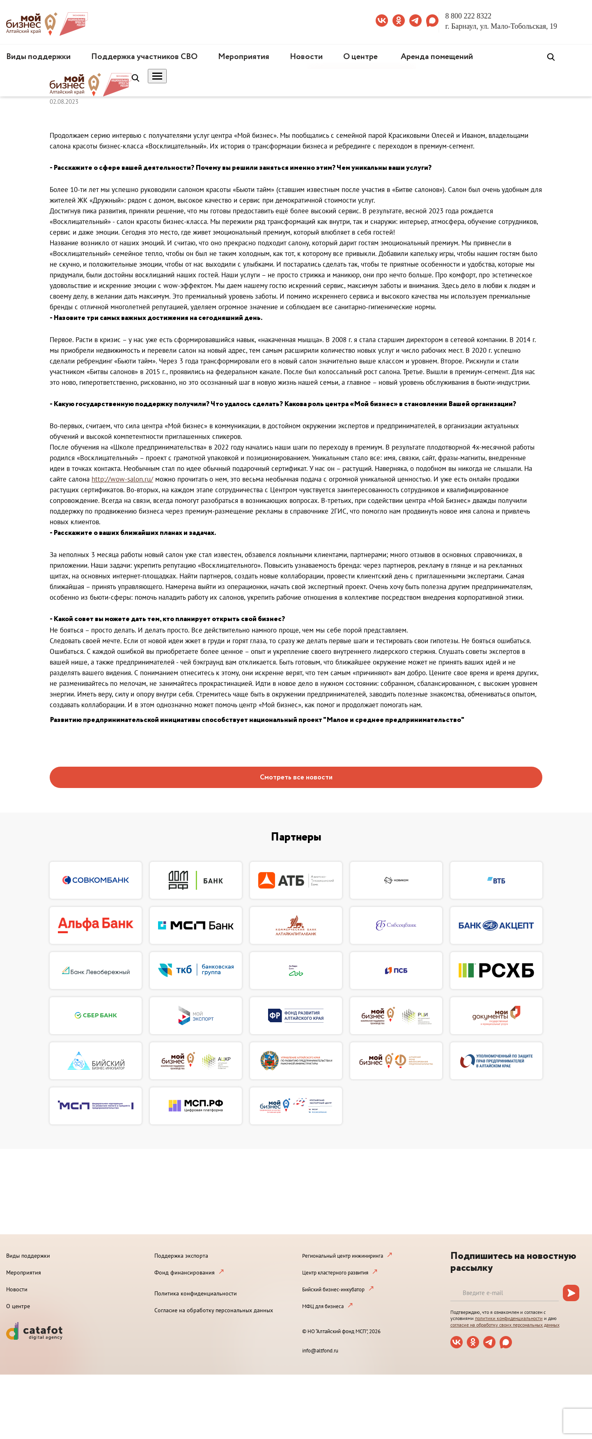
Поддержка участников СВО (144, 57)
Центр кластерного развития (335, 1272)
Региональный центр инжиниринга (342, 1255)
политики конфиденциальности (509, 1318)
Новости (306, 57)
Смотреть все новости (296, 777)
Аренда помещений (437, 57)
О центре (360, 57)
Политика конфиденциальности (195, 1293)
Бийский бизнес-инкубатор (333, 1289)
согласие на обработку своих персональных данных (505, 1325)
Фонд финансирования (184, 1272)
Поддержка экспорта (181, 1255)
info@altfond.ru (320, 1350)
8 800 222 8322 (468, 16)
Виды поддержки (38, 57)
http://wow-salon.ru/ (122, 479)
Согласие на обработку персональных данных (213, 1310)
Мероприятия (243, 57)
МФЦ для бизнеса (323, 1306)
